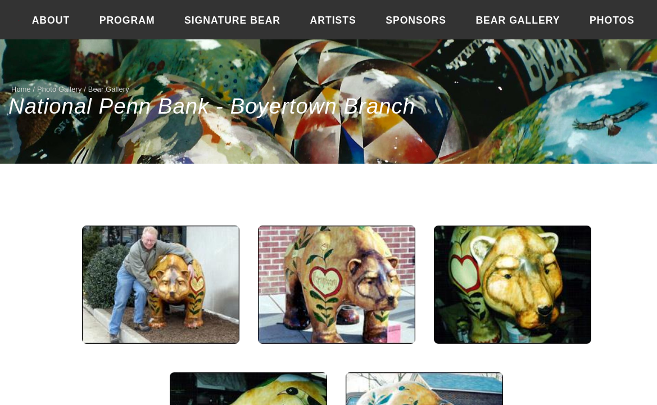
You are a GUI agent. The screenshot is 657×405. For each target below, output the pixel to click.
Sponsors (416, 20)
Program (127, 20)
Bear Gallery (517, 20)
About (51, 20)
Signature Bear (232, 20)
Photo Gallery (59, 89)
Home (21, 89)
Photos (612, 20)
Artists (333, 20)
